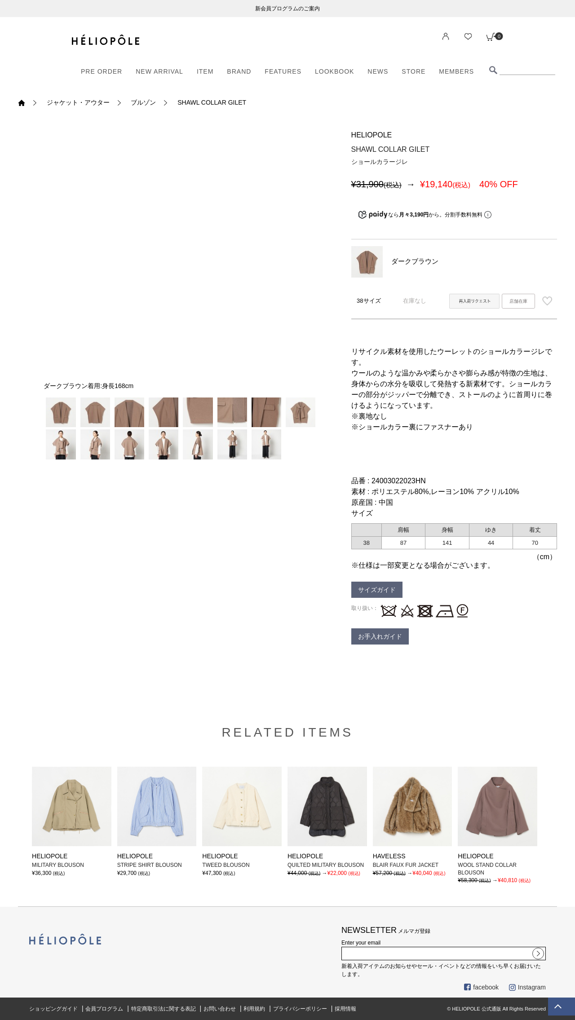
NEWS (377, 71)
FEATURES (283, 71)
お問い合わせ (219, 1009)
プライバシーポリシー (300, 1009)
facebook (481, 987)
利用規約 (254, 1009)
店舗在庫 (518, 301)
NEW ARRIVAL (159, 71)
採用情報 (345, 1009)
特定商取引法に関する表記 (163, 1009)
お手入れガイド (380, 636)
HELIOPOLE (371, 135)
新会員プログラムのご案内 (287, 8)
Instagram (527, 987)
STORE (413, 71)
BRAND (239, 71)
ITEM (205, 71)
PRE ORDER (101, 71)
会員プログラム (104, 1009)
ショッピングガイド (53, 1009)
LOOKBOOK (334, 71)
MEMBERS (456, 71)
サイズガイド (377, 589)
